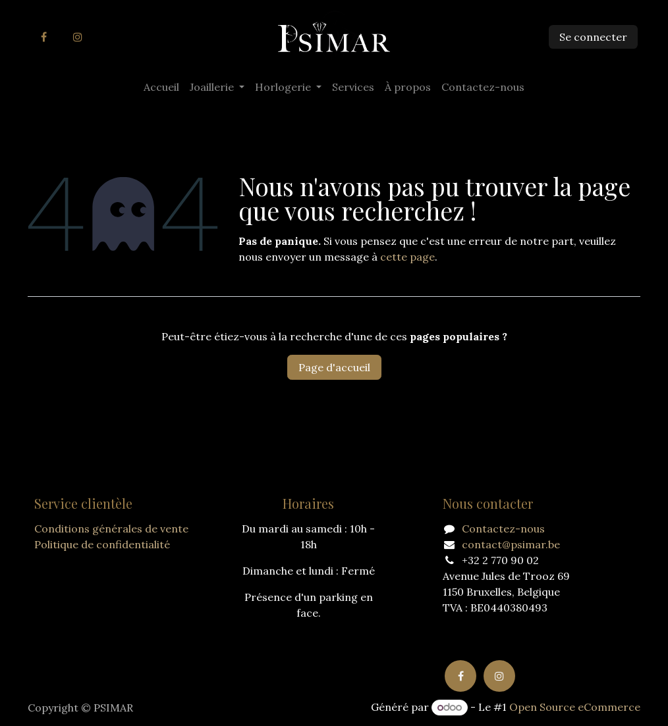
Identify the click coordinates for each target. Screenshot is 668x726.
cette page (407, 256)
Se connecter (593, 36)
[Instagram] (78, 37)
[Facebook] (43, 37)
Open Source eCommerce (574, 706)
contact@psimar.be (511, 544)
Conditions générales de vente (111, 528)
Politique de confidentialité (102, 544)
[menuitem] (161, 87)
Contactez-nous (503, 528)
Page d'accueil (334, 367)
